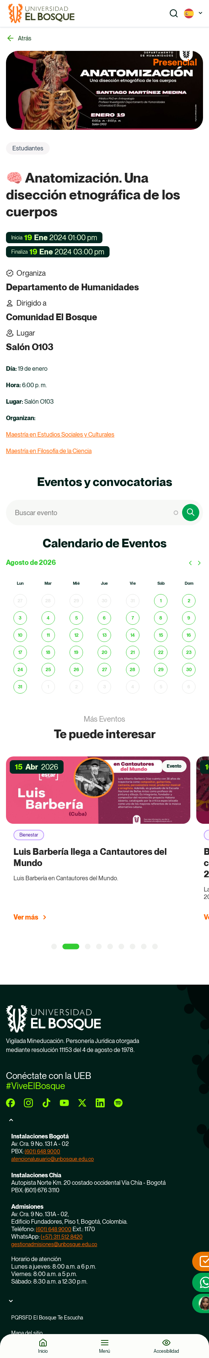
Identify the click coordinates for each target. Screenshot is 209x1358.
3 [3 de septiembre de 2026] (104, 686)
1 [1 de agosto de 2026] (161, 600)
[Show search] (174, 13)
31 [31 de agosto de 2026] (20, 686)
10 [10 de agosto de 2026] (20, 635)
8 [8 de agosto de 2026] (160, 618)
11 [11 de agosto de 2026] (48, 635)
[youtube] (64, 1102)
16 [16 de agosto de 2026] (189, 635)
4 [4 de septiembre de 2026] (132, 686)
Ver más (25, 917)
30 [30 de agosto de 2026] (189, 669)
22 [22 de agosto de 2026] (160, 652)
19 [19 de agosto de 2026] (76, 652)
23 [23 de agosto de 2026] (188, 652)
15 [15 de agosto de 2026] (161, 635)
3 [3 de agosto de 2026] (20, 618)
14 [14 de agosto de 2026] (132, 635)
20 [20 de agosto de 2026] (104, 652)
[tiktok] (46, 1102)
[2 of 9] (70, 946)
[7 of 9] (132, 946)
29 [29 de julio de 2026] (76, 600)
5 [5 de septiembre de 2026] (161, 686)
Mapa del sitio (27, 1333)
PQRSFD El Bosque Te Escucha (47, 1318)
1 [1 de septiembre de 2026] (48, 686)
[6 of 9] (121, 946)
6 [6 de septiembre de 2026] (188, 686)
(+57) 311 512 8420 (62, 1237)
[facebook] (10, 1102)
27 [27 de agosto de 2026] (104, 669)
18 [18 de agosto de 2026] (48, 652)
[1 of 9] (54, 946)
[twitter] (82, 1102)
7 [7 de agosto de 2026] (133, 618)
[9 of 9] (155, 946)
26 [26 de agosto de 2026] (76, 669)
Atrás (24, 38)
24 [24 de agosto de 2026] (20, 669)
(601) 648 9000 (42, 1151)
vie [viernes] (133, 583)
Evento (174, 766)
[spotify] (118, 1102)
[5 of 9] (110, 946)
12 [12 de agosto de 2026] (76, 635)
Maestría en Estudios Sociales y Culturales (60, 434)
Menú (104, 1351)
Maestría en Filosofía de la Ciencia (49, 451)
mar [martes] (48, 583)
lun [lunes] (20, 583)
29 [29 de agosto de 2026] (161, 669)
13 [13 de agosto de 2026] (104, 635)
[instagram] (28, 1102)
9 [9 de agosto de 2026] (188, 618)
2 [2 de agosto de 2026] (189, 600)
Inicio (43, 1351)
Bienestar (28, 835)
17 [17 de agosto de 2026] (20, 652)
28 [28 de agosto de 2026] (132, 669)
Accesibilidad (166, 1351)
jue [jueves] (104, 583)
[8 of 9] (144, 946)
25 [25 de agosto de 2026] (48, 669)
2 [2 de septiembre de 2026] (76, 686)
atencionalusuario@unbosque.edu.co (52, 1159)
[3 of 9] (87, 946)
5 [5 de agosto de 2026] (76, 618)
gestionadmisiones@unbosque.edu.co (54, 1244)
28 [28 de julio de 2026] (48, 600)
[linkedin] (100, 1102)
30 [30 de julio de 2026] (104, 600)
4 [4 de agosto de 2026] (48, 618)
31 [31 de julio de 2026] (132, 600)
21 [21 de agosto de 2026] (132, 652)
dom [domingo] (189, 583)
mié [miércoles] (76, 583)
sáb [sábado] (161, 583)
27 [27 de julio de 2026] (20, 600)
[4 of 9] (99, 946)
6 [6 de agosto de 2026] (104, 618)
